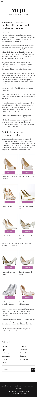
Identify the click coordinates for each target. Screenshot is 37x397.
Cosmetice (23, 350)
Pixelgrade (18, 388)
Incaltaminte (20, 22)
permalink (15, 331)
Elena (3, 22)
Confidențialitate (24, 391)
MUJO (18, 10)
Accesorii (5, 346)
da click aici (13, 245)
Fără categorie (7, 353)
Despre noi (12, 391)
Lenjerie (23, 356)
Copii (3, 350)
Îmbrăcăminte (25, 353)
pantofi (27, 329)
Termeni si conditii (21, 393)
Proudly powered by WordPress (11, 386)
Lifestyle (4, 359)
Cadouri (23, 346)
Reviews (4, 362)
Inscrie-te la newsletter (10, 309)
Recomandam (24, 359)
